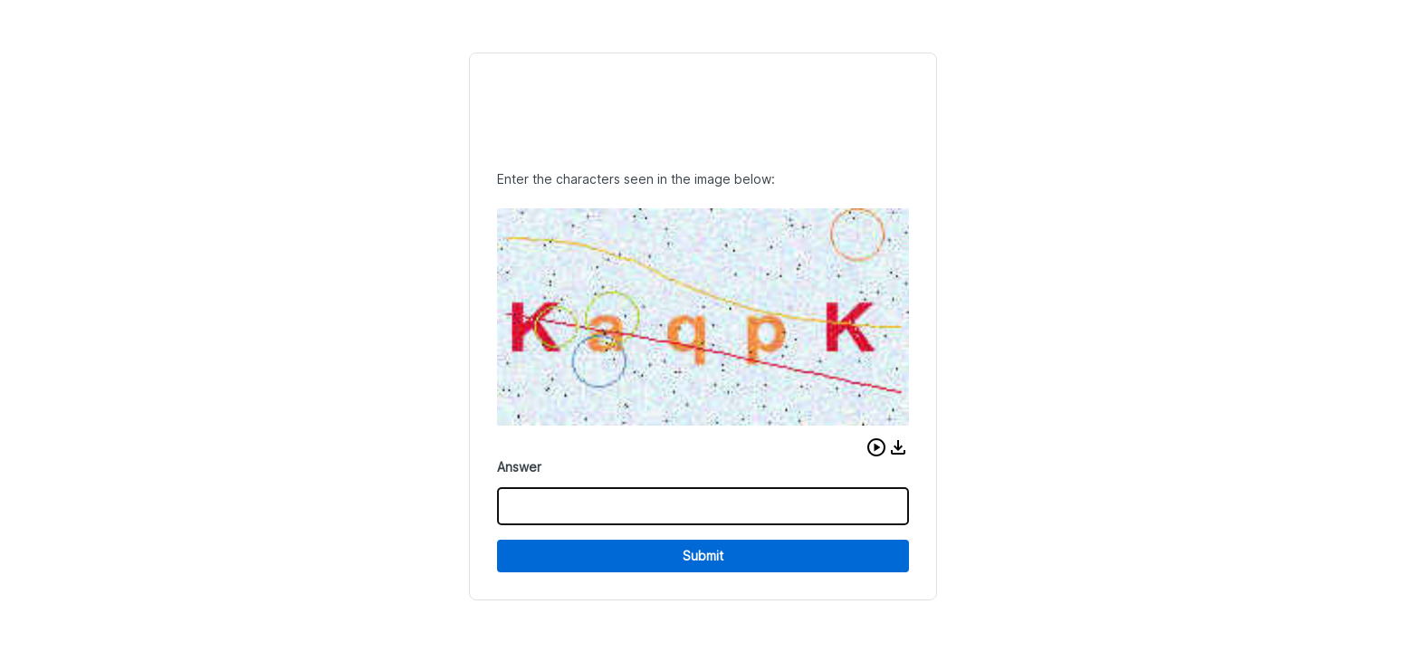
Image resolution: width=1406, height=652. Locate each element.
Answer (519, 467)
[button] (876, 447)
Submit (703, 555)
